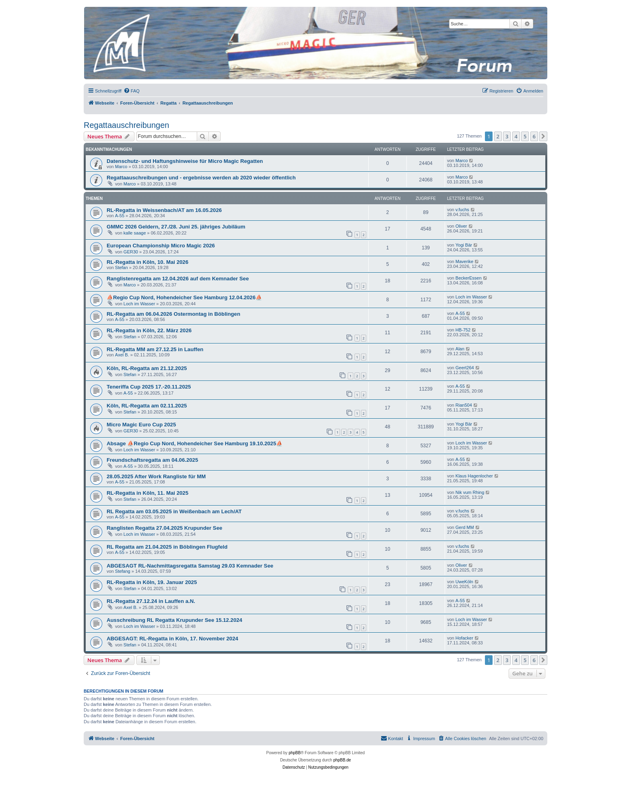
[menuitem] (132, 91)
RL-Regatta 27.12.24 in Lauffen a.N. (151, 601)
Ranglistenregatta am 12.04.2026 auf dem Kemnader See (178, 279)
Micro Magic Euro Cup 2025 (141, 425)
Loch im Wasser (139, 303)
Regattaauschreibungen (126, 125)
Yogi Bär (464, 245)
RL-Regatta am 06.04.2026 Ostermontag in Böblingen (173, 314)
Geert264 (465, 367)
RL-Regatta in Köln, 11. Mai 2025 (147, 493)
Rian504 (464, 405)
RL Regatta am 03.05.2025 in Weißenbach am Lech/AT (174, 511)
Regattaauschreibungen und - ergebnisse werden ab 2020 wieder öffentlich (201, 178)
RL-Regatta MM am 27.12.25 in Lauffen (155, 349)
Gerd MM (465, 527)
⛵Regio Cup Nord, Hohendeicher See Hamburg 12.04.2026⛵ (184, 297)
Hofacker (464, 638)
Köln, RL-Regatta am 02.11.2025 (147, 406)
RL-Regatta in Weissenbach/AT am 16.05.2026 (164, 210)
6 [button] (534, 136)
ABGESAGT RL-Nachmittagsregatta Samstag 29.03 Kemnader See (190, 566)
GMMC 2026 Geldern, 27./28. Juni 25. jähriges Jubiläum (176, 227)
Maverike (465, 261)
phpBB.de (342, 760)
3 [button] (506, 136)
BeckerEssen (469, 278)
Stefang (122, 571)
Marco (121, 166)
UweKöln (464, 581)
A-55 (119, 215)
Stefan (121, 267)
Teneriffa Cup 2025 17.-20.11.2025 (149, 387)
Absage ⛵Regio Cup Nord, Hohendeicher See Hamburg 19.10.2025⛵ (195, 443)
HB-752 (463, 329)
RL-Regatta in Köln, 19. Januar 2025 (152, 582)
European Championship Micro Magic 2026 (161, 246)
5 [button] (525, 136)
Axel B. (122, 354)
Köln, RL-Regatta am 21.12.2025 (147, 368)
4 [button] (516, 136)
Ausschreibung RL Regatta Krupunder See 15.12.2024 (174, 620)
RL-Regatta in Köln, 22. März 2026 (149, 330)
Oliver (461, 226)
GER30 (131, 251)
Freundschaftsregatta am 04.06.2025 (152, 460)
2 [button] (498, 136)
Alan (460, 348)
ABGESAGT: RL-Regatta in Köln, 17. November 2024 (172, 639)
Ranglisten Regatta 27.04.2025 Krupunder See (164, 528)
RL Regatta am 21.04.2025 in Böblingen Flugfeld (167, 547)
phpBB (295, 753)
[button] (543, 136)
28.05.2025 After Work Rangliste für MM (156, 476)
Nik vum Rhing (470, 492)
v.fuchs (462, 209)
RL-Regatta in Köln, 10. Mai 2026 (147, 262)
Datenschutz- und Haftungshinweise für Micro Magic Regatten (185, 161)
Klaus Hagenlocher (474, 475)
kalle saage (135, 232)
